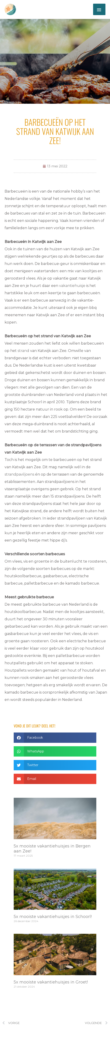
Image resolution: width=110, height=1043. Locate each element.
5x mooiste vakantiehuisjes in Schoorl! (53, 916)
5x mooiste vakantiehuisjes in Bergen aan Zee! (52, 849)
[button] (55, 738)
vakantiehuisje (72, 285)
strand (23, 351)
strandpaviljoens (19, 474)
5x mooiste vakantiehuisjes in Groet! (51, 982)
